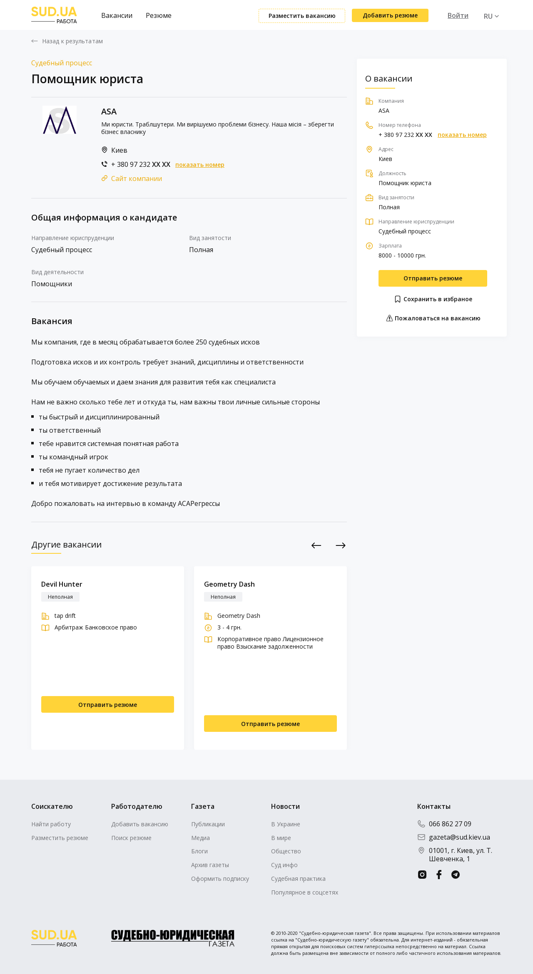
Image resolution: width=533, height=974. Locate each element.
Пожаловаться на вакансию (433, 318)
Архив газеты (210, 865)
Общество (286, 851)
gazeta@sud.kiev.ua (453, 837)
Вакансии (116, 15)
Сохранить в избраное (433, 299)
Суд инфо (284, 865)
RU (488, 16)
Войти (458, 15)
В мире (281, 838)
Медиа (200, 838)
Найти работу (51, 824)
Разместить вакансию (302, 16)
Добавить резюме (390, 15)
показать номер (199, 165)
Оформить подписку (220, 878)
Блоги (199, 851)
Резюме (159, 15)
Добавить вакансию (139, 824)
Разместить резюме (59, 838)
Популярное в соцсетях (304, 892)
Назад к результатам (72, 41)
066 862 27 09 (444, 824)
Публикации (208, 824)
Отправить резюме (432, 278)
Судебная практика (298, 878)
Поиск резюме (131, 838)
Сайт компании (136, 178)
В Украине (285, 824)
